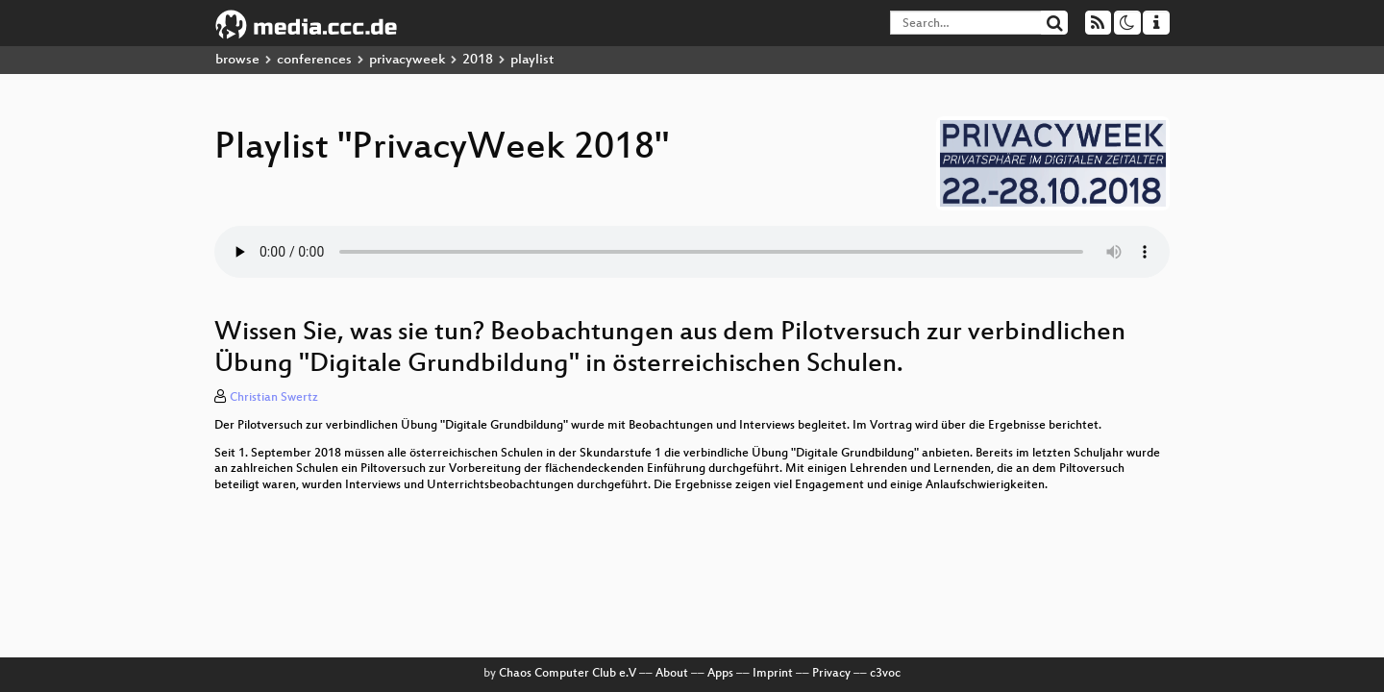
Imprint (773, 673)
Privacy (831, 673)
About (671, 673)
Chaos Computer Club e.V (567, 673)
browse (237, 60)
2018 (477, 60)
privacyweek (407, 60)
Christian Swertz (274, 398)
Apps (720, 673)
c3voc (885, 673)
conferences (314, 60)
